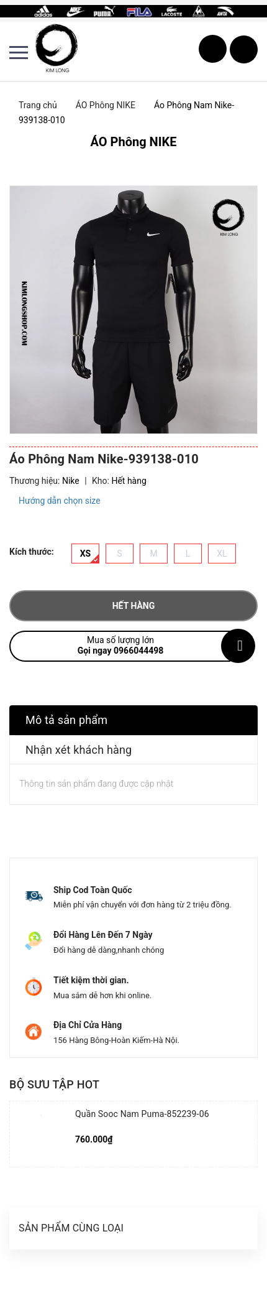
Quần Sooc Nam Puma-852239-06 (142, 1114)
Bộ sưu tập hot (54, 1084)
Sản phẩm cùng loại (71, 1228)
